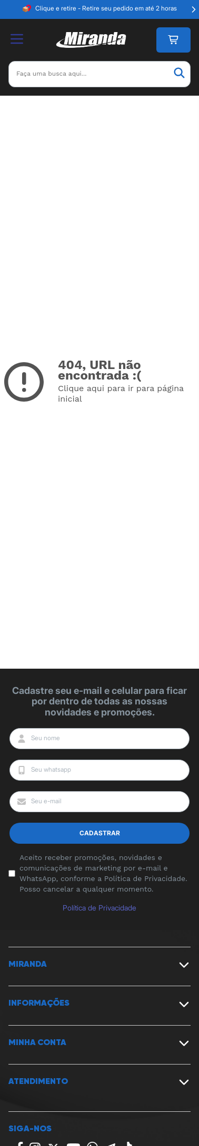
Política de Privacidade (99, 907)
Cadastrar (99, 833)
